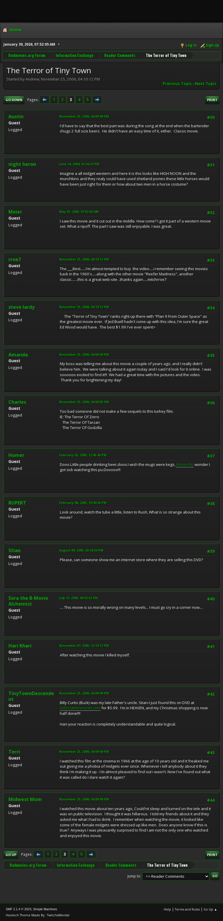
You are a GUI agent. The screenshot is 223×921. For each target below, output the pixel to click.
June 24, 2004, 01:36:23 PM (79, 164)
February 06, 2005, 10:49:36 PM (83, 502)
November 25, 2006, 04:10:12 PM (84, 259)
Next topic (206, 83)
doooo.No (185, 464)
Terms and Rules (187, 909)
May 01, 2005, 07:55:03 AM (79, 211)
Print (212, 100)
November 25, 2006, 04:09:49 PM (84, 116)
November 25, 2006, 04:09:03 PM (84, 402)
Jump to (133, 875)
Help (167, 909)
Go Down (14, 100)
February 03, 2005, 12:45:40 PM (83, 455)
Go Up (11, 854)
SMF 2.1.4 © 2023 (18, 909)
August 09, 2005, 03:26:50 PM (81, 550)
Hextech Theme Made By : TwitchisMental (37, 915)
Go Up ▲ (210, 909)
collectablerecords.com (80, 707)
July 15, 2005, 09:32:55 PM (78, 598)
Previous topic (177, 83)
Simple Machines (45, 909)
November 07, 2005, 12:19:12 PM (84, 645)
